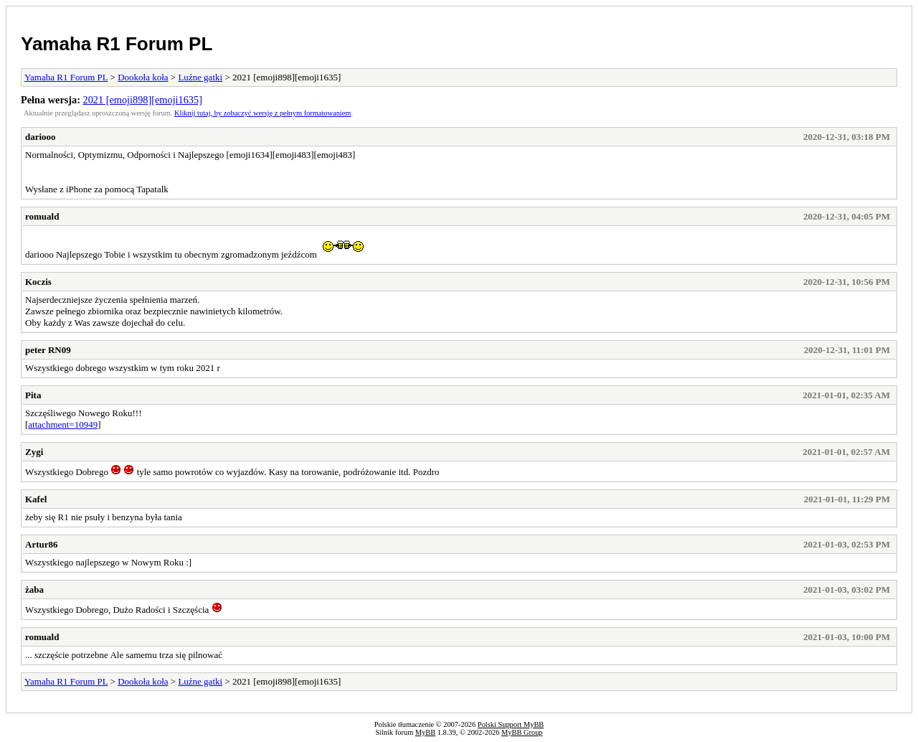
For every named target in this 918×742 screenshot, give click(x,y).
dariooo (40, 136)
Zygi (34, 451)
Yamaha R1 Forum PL (116, 44)
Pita (33, 395)
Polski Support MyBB (511, 724)
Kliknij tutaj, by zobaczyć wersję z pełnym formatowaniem (262, 113)
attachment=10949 (63, 424)
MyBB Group (521, 732)
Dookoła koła (143, 77)
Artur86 (41, 544)
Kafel (36, 499)
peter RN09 (48, 349)
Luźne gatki (200, 77)
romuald (42, 216)
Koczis (38, 281)
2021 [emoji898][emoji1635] (142, 99)
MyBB (425, 732)
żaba (34, 589)
